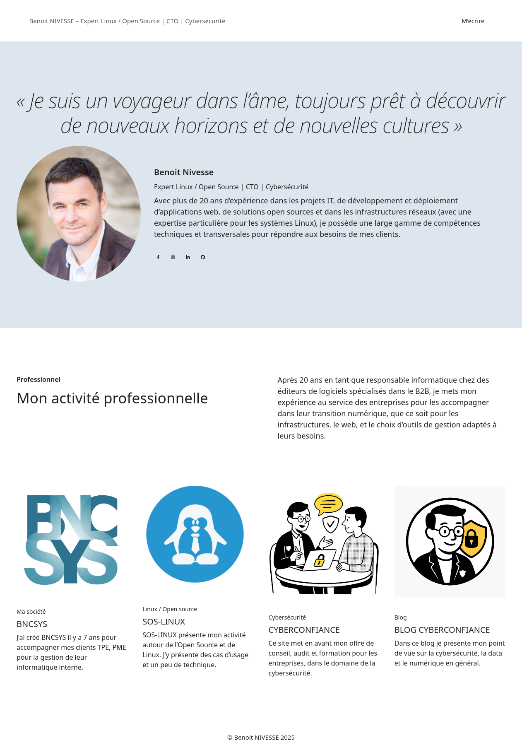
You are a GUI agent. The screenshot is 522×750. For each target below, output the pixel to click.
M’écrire (473, 21)
